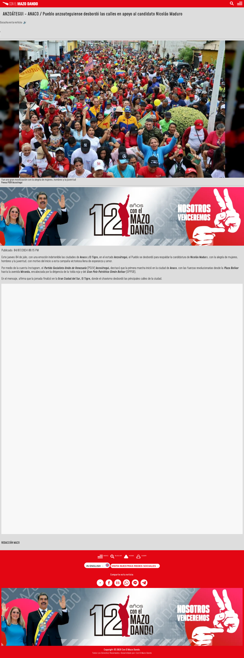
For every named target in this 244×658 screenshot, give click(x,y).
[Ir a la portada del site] (129, 557)
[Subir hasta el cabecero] (141, 557)
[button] (100, 582)
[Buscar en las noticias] (232, 3)
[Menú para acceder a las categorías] (239, 3)
